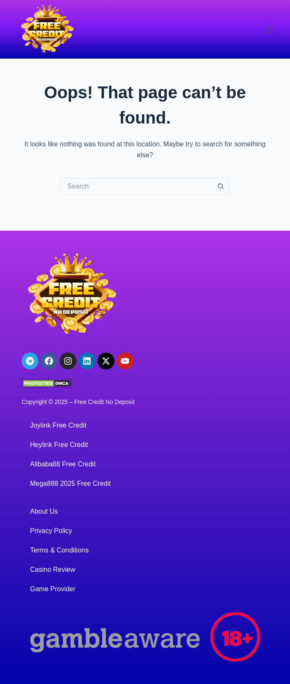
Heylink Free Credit (59, 444)
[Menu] (269, 29)
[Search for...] (136, 186)
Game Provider (53, 588)
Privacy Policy (51, 530)
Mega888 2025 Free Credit (70, 483)
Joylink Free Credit (58, 425)
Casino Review (52, 569)
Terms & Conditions (59, 550)
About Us (44, 511)
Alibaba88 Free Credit (63, 464)
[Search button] (220, 186)
